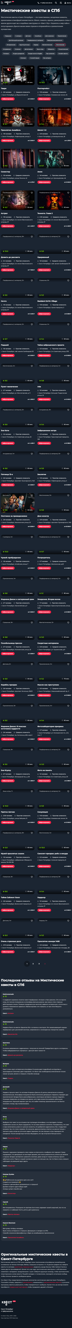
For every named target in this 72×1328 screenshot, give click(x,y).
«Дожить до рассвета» (15, 1055)
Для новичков (49, 36)
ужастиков (18, 1267)
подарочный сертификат (18, 1287)
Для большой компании (16, 40)
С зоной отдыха (34, 58)
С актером (18, 36)
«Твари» (10, 1078)
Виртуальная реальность (54, 40)
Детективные (29, 49)
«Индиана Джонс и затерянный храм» (21, 1108)
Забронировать (7, 99)
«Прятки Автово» (14, 1214)
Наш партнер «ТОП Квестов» (9, 1318)
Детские (28, 36)
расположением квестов (52, 1282)
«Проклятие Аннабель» (16, 1237)
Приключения (62, 36)
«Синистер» (12, 1193)
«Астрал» (11, 1013)
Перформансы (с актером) (35, 40)
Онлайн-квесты (63, 53)
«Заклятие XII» (12, 1034)
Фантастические (47, 44)
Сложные (18, 49)
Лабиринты (51, 49)
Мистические (60, 44)
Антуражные (7, 49)
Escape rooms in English (35, 53)
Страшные (8, 36)
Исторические (11, 44)
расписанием (27, 1282)
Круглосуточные (25, 44)
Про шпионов (50, 53)
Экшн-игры (40, 49)
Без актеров (47, 58)
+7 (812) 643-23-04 (7, 1311)
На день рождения (18, 53)
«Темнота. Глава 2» (14, 1138)
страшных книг (28, 1267)
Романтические (63, 49)
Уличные (23, 58)
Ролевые (6, 53)
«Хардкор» (11, 1166)
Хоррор (36, 44)
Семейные (38, 36)
